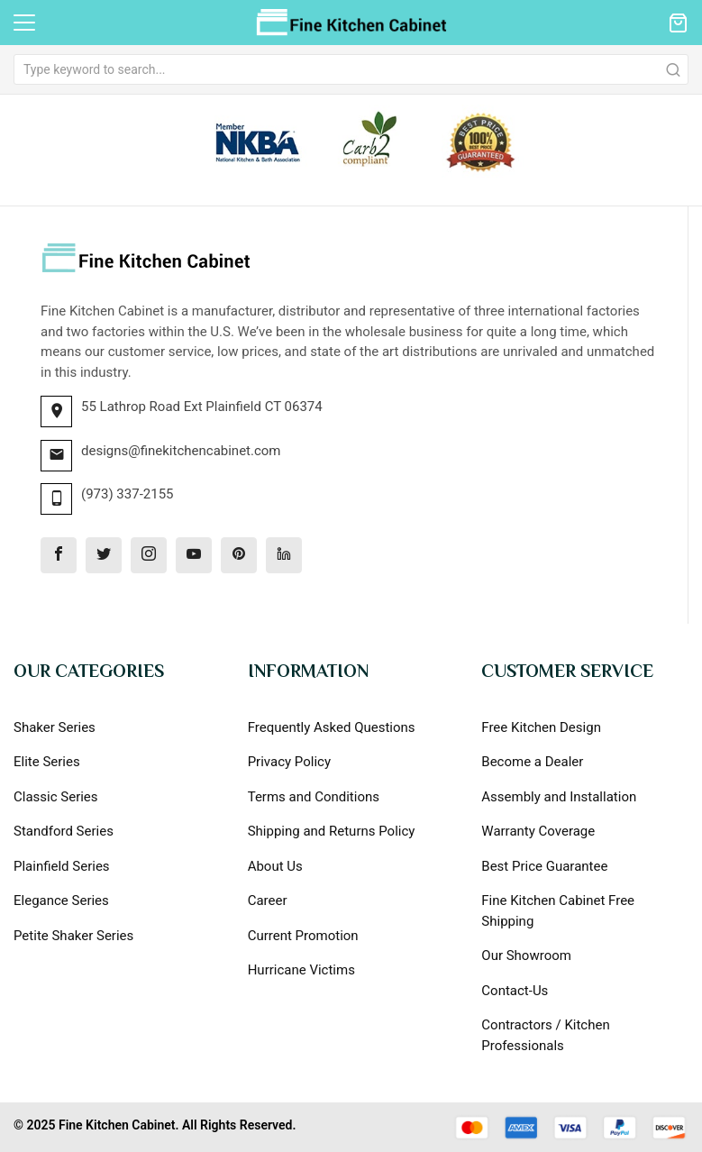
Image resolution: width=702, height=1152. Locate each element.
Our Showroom (526, 955)
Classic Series (56, 797)
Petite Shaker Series (73, 936)
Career (267, 900)
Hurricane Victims (301, 970)
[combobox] (351, 69)
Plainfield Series (62, 866)
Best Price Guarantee (544, 866)
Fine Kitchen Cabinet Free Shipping (557, 910)
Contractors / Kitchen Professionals (545, 1035)
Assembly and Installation (558, 797)
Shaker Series (55, 727)
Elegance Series (61, 900)
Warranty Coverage (538, 831)
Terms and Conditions (313, 797)
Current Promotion (303, 936)
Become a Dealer (532, 762)
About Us (275, 866)
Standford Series (64, 831)
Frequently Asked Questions (331, 727)
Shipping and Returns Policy (331, 831)
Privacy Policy (289, 762)
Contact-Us (514, 991)
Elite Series (47, 762)
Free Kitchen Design (541, 727)
